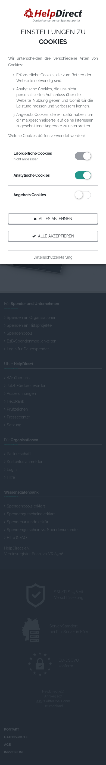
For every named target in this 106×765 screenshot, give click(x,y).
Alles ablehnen (53, 219)
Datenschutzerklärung (53, 257)
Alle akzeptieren (53, 236)
